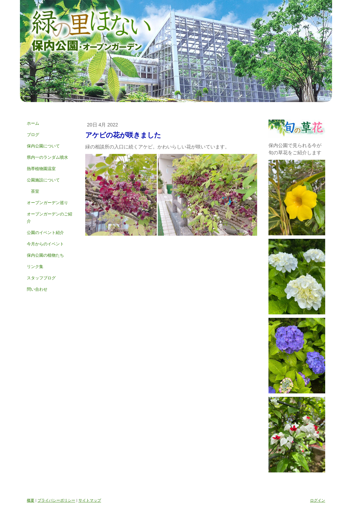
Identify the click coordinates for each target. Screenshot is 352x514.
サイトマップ (89, 500)
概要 (30, 500)
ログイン (317, 500)
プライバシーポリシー (56, 500)
